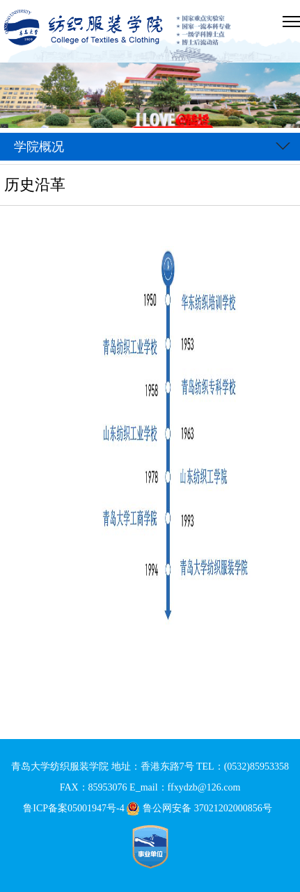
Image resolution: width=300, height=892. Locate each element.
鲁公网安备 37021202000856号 (202, 808)
